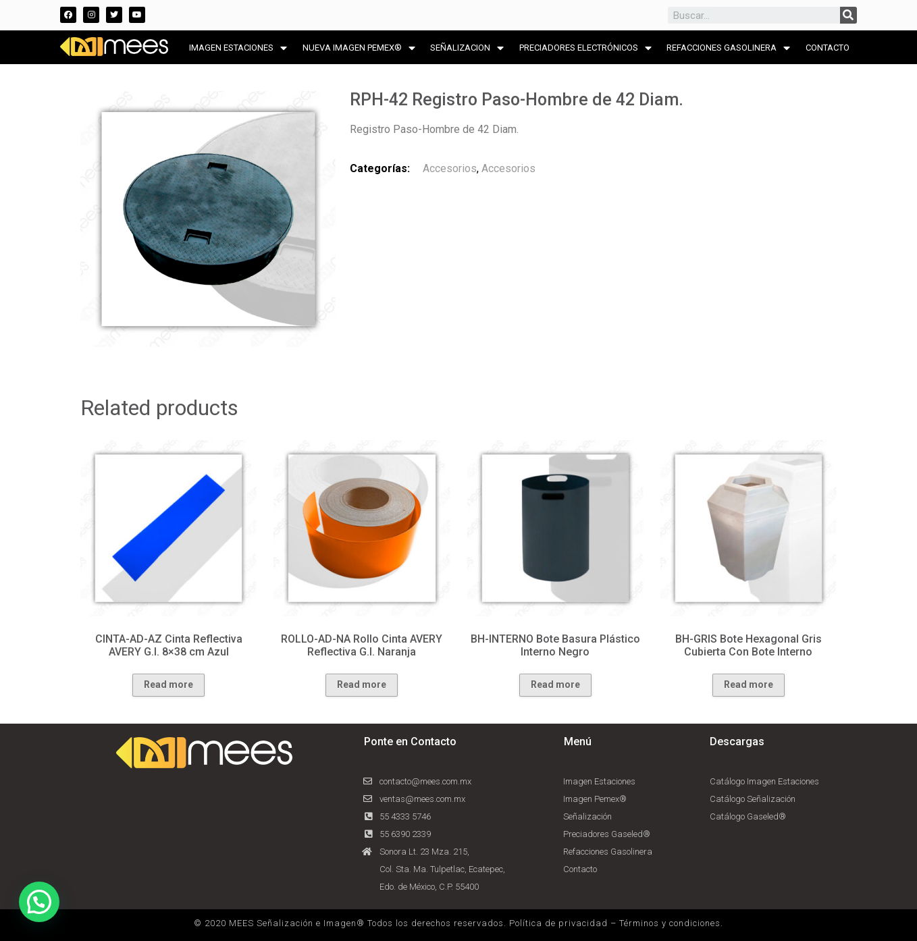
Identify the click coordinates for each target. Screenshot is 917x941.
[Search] (848, 15)
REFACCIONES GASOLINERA (728, 48)
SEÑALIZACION (467, 48)
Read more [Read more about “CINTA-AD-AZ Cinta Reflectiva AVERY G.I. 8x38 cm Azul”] (168, 684)
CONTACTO (827, 48)
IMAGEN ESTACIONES (238, 48)
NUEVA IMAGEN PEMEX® (359, 48)
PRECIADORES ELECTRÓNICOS (585, 48)
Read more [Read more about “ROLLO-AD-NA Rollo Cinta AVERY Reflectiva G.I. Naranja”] (361, 684)
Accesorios (450, 168)
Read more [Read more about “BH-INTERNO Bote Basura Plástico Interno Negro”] (555, 684)
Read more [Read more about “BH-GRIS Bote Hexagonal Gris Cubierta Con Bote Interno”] (748, 684)
